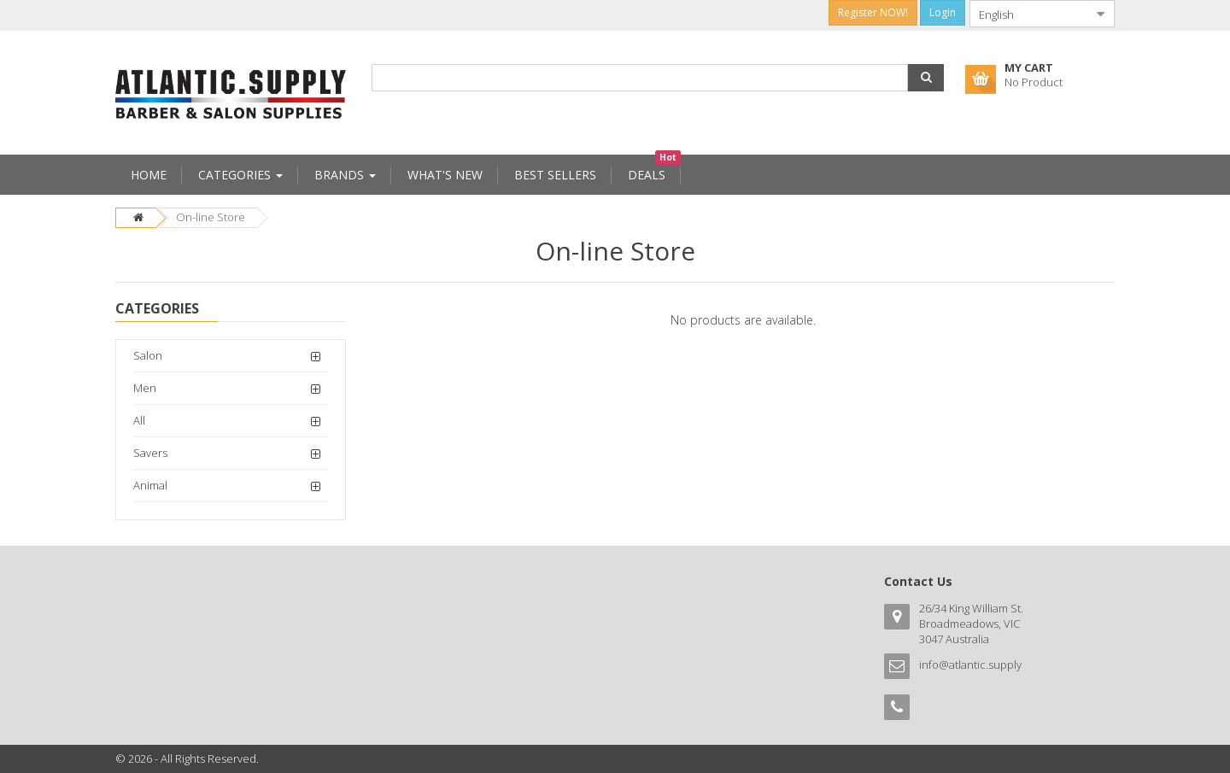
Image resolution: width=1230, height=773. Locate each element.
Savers (150, 452)
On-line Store (210, 217)
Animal (150, 485)
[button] (926, 77)
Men (144, 387)
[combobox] (1028, 13)
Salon (147, 355)
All (139, 420)
